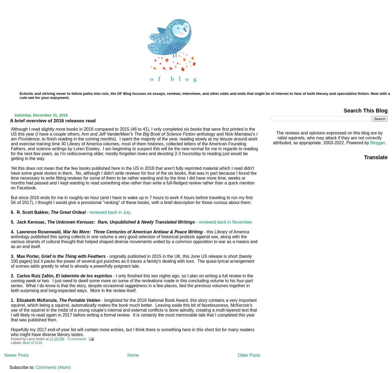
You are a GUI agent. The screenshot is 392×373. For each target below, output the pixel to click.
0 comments (77, 339)
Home (133, 355)
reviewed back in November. (226, 222)
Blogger (377, 142)
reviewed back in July (110, 212)
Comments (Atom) (53, 367)
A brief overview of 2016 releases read (53, 120)
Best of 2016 (32, 343)
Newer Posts (16, 355)
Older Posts (249, 355)
